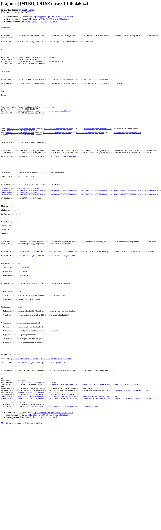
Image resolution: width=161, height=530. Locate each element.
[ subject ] (44, 21)
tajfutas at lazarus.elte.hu (19, 68)
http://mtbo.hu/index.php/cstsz (23, 425)
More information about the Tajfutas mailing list (21, 499)
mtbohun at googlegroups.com (49, 68)
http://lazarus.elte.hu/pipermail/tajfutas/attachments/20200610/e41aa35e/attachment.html (52, 482)
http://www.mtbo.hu (23, 451)
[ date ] (28, 21)
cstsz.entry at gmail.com (29, 301)
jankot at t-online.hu (26, 10)
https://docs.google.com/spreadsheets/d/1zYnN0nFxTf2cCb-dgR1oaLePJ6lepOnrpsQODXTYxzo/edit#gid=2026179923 (91, 456)
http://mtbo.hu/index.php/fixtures (39, 453)
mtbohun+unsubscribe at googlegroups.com (127, 463)
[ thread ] (35, 21)
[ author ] (53, 21)
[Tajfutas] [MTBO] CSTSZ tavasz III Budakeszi (52, 17)
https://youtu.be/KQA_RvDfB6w (61, 182)
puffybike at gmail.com (29, 430)
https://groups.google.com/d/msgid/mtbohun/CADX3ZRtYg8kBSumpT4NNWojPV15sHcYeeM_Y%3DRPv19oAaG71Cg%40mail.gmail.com (59, 470)
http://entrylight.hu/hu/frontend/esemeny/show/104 (67, 44)
